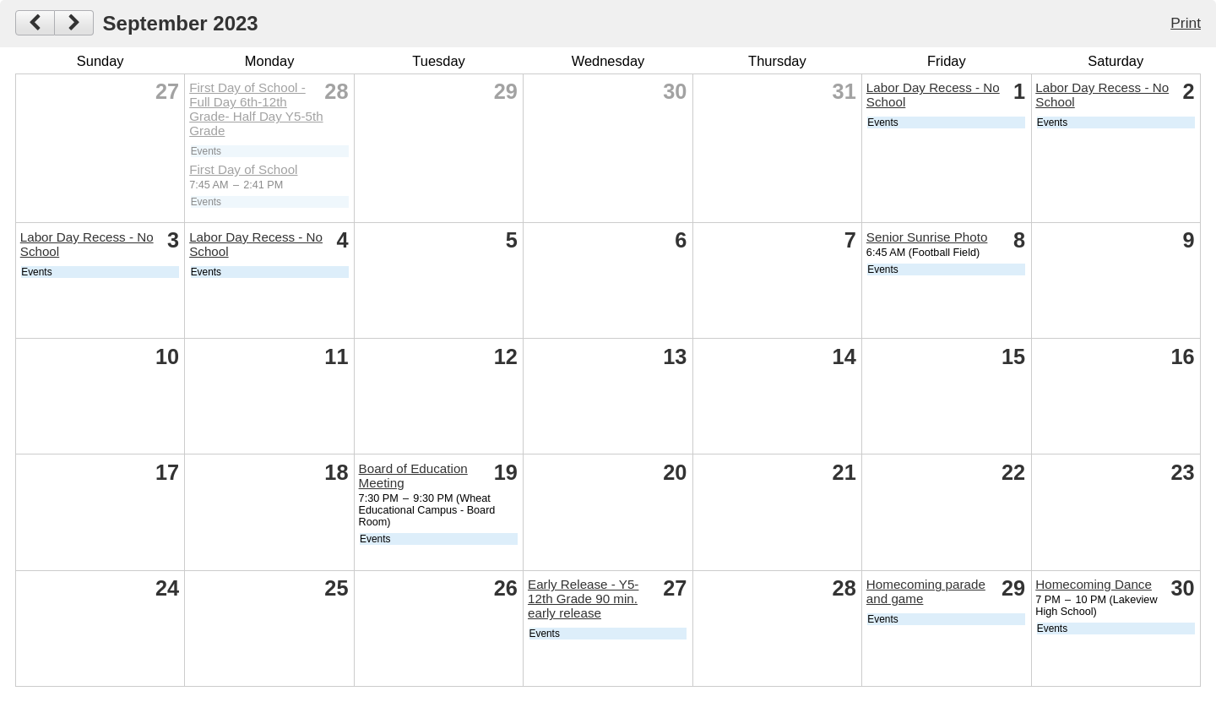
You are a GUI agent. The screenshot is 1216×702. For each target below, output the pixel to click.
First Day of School (243, 169)
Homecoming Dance (1093, 584)
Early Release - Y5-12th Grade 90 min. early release (583, 598)
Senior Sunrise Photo (927, 237)
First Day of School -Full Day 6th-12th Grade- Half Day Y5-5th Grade (256, 109)
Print (1185, 22)
